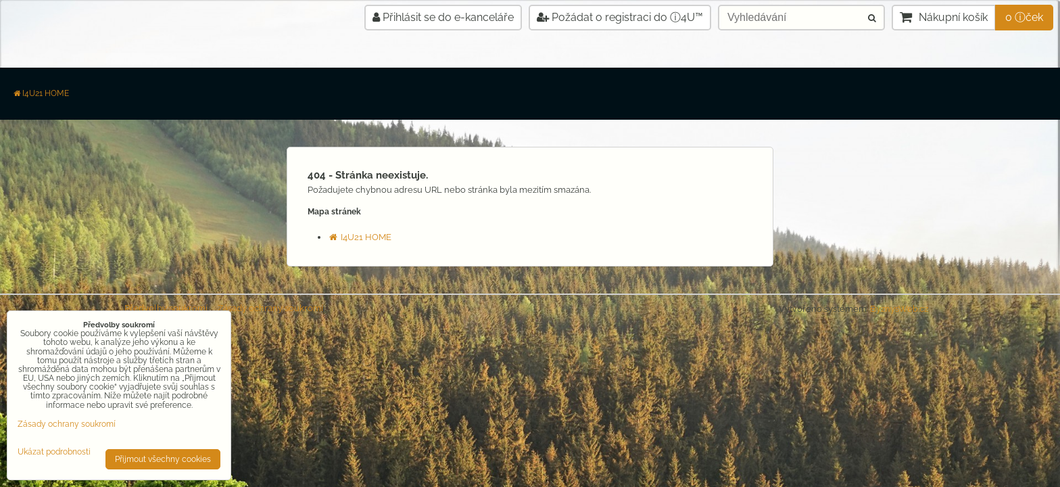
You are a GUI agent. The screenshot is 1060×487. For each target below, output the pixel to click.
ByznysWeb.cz (899, 309)
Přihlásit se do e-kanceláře (443, 17)
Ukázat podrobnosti (54, 452)
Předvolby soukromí (166, 308)
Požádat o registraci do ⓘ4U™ (620, 17)
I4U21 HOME (40, 93)
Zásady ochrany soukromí (270, 308)
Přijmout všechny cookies (163, 459)
